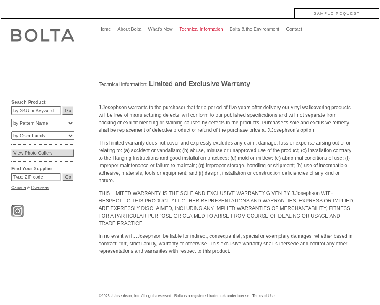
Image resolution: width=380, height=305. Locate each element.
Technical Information (201, 29)
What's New (160, 29)
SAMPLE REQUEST (337, 13)
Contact (294, 29)
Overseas (40, 187)
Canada (18, 187)
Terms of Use (263, 296)
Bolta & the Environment (255, 29)
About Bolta (129, 29)
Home (105, 29)
